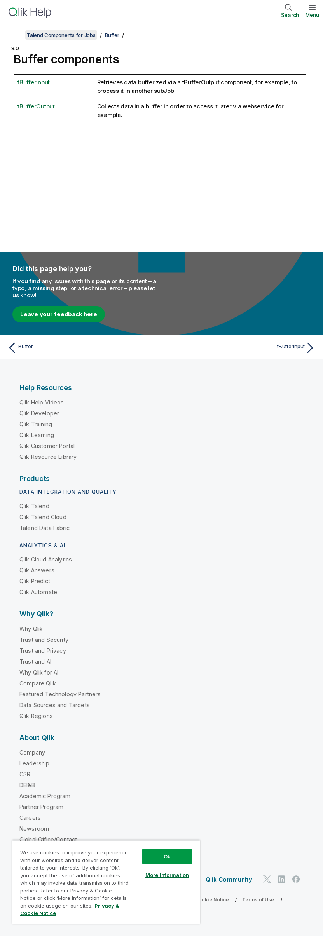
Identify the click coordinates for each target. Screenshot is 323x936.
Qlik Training (35, 424)
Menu (312, 15)
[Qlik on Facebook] (296, 879)
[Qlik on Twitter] (267, 879)
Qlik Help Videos (41, 402)
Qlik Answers (36, 570)
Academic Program (45, 796)
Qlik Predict (34, 581)
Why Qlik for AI (38, 672)
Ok (167, 856)
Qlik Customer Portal (47, 446)
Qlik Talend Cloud (42, 517)
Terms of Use (258, 900)
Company (32, 752)
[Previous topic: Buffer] (82, 348)
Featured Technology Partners (60, 694)
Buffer (112, 35)
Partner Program (41, 807)
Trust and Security (43, 639)
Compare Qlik (37, 683)
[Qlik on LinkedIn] (281, 879)
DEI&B (27, 785)
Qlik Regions (36, 716)
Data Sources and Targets (54, 705)
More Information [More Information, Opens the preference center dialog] (167, 875)
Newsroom (34, 828)
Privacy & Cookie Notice (200, 900)
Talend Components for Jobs (61, 35)
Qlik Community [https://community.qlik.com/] (229, 879)
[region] (106, 882)
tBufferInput (33, 82)
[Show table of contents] (15, 35)
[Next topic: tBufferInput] (241, 348)
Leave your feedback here (58, 314)
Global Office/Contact (48, 839)
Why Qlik (31, 629)
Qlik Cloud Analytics (45, 559)
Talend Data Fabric (44, 528)
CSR (24, 774)
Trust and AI (35, 661)
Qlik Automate (38, 592)
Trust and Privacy (42, 650)
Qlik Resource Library (48, 456)
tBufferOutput (36, 106)
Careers (30, 817)
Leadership (34, 763)
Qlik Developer (39, 413)
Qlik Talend (34, 506)
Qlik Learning (36, 435)
